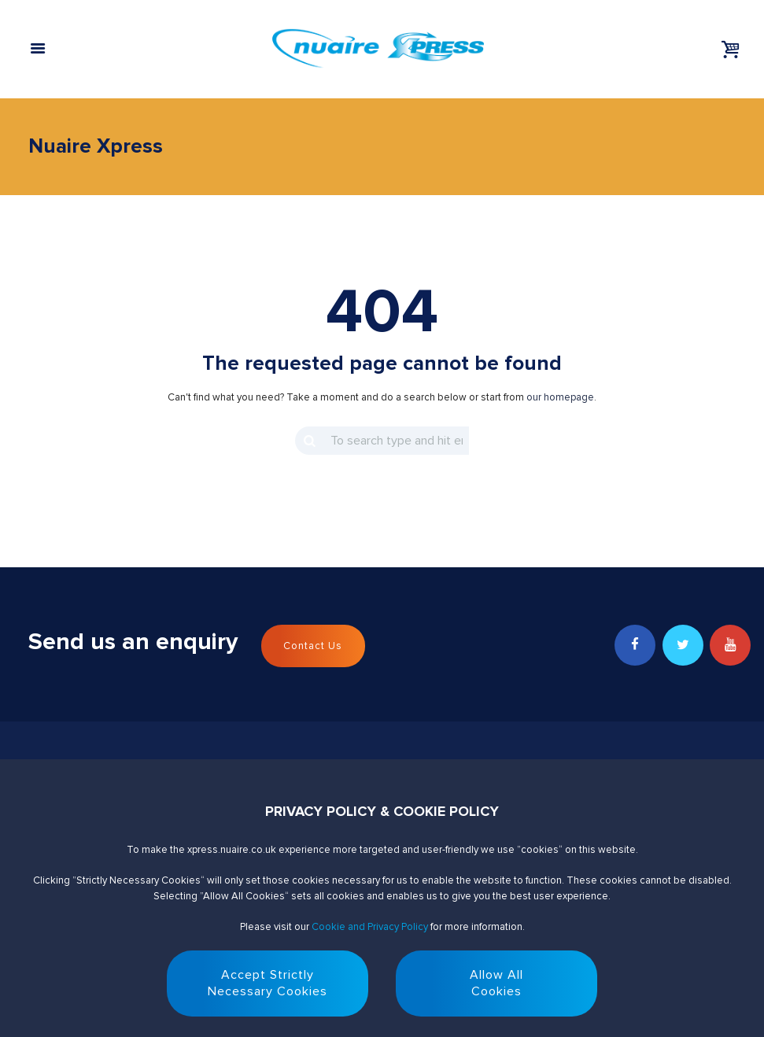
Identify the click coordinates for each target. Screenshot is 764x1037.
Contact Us (312, 646)
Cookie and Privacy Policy (370, 927)
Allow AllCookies (496, 983)
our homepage (560, 397)
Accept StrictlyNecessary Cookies (267, 983)
